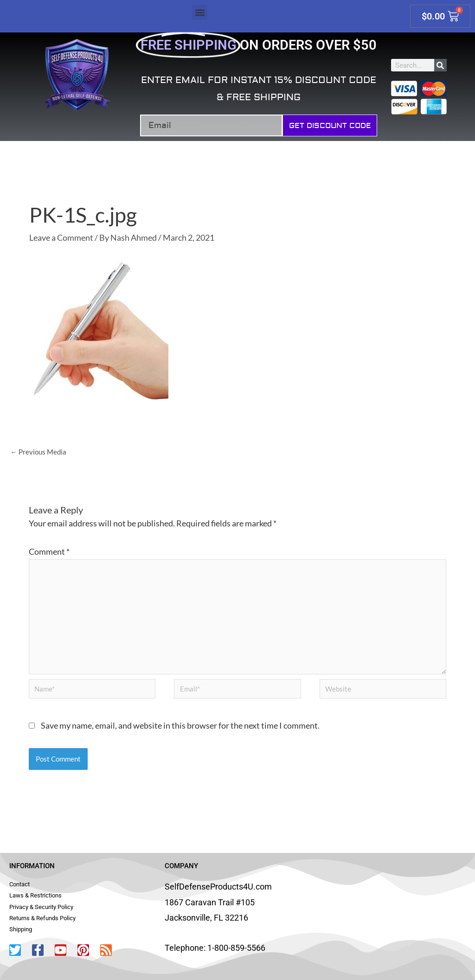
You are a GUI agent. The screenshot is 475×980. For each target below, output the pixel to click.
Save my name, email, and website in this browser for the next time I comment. (180, 725)
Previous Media (38, 452)
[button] (199, 12)
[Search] (440, 65)
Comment (49, 551)
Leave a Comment (61, 237)
